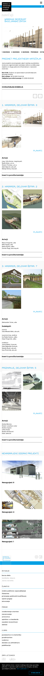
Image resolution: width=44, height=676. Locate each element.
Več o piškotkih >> (23, 669)
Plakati (37, 151)
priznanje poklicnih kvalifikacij (14, 596)
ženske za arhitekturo (11, 643)
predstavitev (7, 637)
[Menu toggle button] (41, 3)
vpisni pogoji (7, 599)
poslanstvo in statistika (11, 635)
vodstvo (5, 640)
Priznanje (34, 52)
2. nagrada (15, 52)
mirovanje (6, 601)
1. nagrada (6, 52)
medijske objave (8, 578)
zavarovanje (7, 614)
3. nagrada (25, 52)
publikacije (6, 645)
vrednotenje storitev (10, 612)
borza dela (6, 575)
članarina (5, 593)
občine (4, 625)
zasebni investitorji (10, 622)
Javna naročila (7, 581)
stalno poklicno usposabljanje (14, 591)
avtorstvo (6, 617)
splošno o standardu (10, 619)
